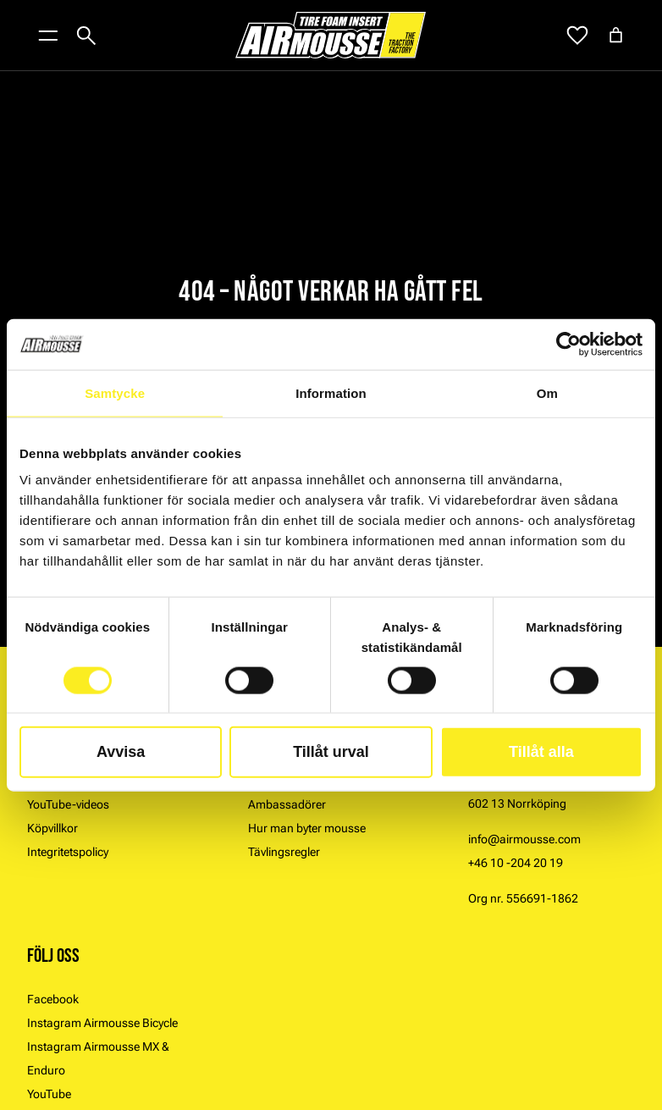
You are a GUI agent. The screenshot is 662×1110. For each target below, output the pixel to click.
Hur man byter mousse (307, 828)
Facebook (53, 999)
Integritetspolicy (67, 852)
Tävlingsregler (284, 852)
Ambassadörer (287, 804)
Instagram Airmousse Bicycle (102, 1023)
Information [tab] (331, 392)
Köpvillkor (52, 828)
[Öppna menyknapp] (48, 35)
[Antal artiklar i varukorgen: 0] (616, 35)
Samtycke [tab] (115, 392)
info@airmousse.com (524, 839)
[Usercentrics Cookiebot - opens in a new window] (568, 343)
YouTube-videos (68, 804)
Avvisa (121, 751)
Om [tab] (547, 392)
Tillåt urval (331, 751)
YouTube (49, 1094)
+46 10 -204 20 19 (515, 863)
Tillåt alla (541, 751)
